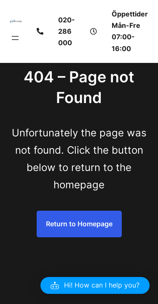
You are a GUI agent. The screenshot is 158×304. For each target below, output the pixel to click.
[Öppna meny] (15, 38)
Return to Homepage (79, 224)
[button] (95, 285)
